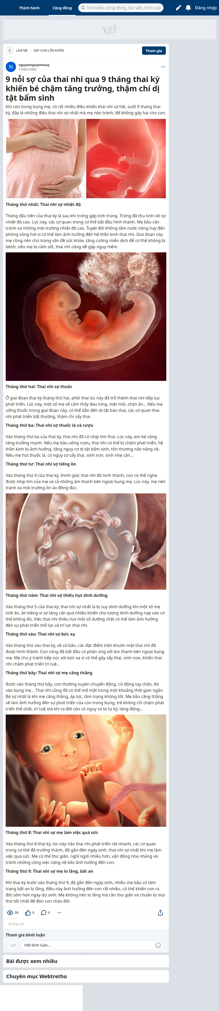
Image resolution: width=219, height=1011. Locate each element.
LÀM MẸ (22, 51)
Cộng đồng (62, 7)
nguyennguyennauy (34, 65)
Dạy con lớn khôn (49, 50)
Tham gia (154, 50)
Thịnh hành (29, 7)
